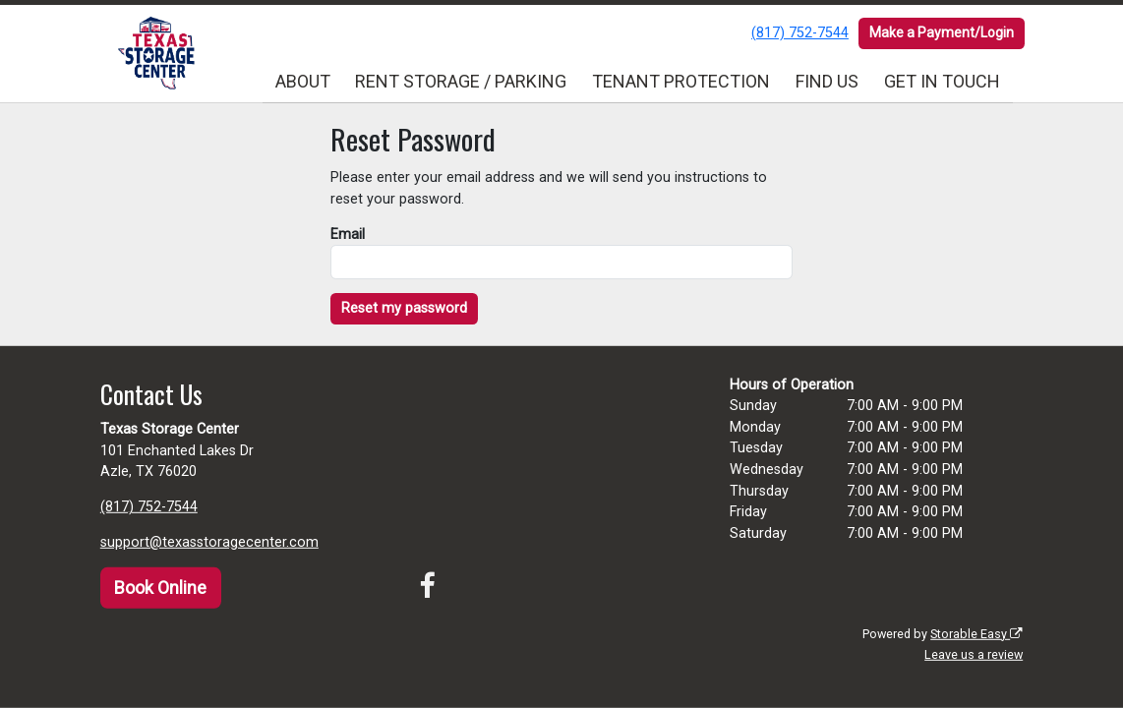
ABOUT (302, 81)
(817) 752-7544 (800, 33)
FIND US (827, 81)
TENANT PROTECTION (681, 81)
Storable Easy (976, 633)
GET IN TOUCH (942, 81)
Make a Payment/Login (941, 32)
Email (347, 234)
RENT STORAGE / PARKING (460, 81)
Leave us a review (973, 654)
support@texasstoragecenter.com (209, 542)
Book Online (160, 587)
